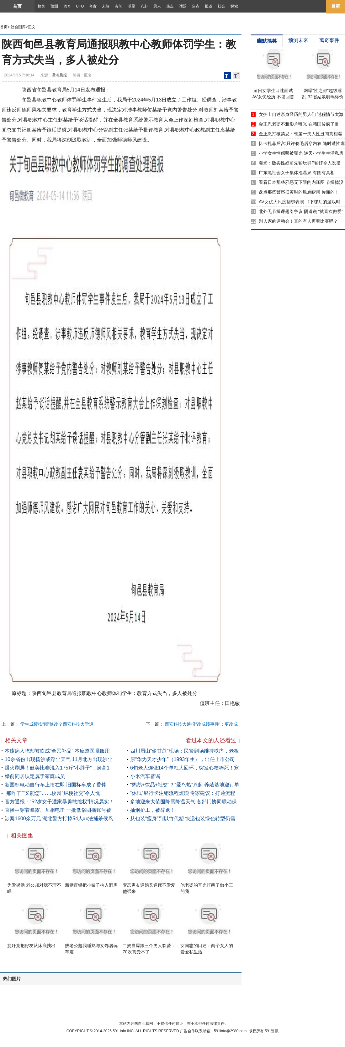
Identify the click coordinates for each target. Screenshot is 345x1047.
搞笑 (41, 6)
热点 (170, 6)
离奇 (67, 6)
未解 (105, 6)
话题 (183, 6)
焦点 (195, 6)
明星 (131, 6)
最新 (335, 6)
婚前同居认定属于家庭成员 (35, 776)
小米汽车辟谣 (145, 776)
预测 (54, 6)
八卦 (144, 6)
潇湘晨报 (59, 75)
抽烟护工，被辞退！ (152, 810)
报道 (208, 6)
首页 (17, 6)
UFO (80, 6)
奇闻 (118, 6)
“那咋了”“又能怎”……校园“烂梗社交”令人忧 (52, 793)
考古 (93, 6)
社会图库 (18, 27)
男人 (157, 6)
